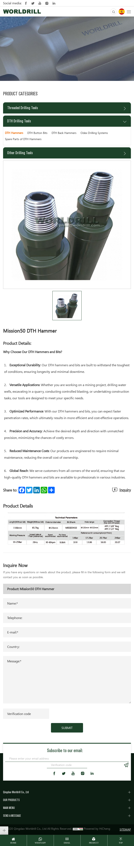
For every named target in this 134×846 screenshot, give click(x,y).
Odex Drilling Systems (94, 133)
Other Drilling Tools (20, 152)
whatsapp (40, 843)
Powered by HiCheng (97, 829)
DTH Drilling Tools (19, 121)
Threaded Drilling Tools (22, 107)
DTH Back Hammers (64, 133)
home (13, 843)
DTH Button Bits (37, 133)
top (121, 843)
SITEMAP (125, 829)
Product (94, 843)
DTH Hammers (14, 133)
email (67, 843)
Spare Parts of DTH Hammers (23, 139)
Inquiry (125, 489)
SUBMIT (67, 727)
